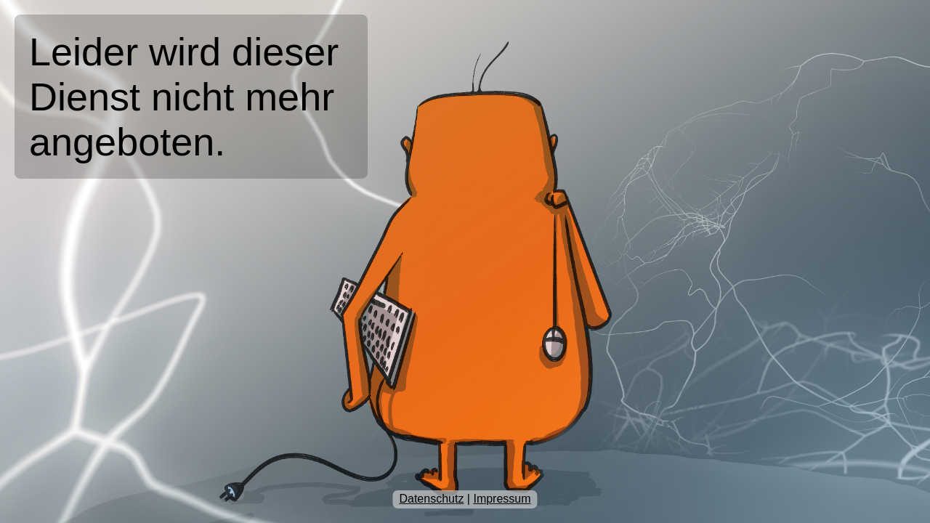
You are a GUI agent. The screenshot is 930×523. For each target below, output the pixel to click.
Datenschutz (431, 498)
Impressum (501, 498)
